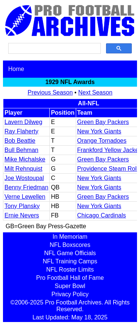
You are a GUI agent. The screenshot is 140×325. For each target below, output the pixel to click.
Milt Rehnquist (23, 168)
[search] (54, 48)
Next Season (95, 92)
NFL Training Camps (70, 261)
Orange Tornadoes (102, 140)
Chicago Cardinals (101, 215)
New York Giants (99, 131)
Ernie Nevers (21, 215)
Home (16, 69)
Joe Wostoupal (24, 178)
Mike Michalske (24, 159)
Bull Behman (21, 150)
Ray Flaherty (21, 131)
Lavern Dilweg (23, 122)
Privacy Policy (70, 294)
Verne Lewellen (24, 197)
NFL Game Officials (70, 253)
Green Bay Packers (103, 122)
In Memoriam (70, 236)
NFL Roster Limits (70, 269)
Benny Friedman (26, 187)
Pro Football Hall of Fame (70, 278)
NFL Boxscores (70, 245)
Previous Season (50, 92)
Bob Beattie (19, 140)
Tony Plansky (22, 206)
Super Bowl (70, 286)
